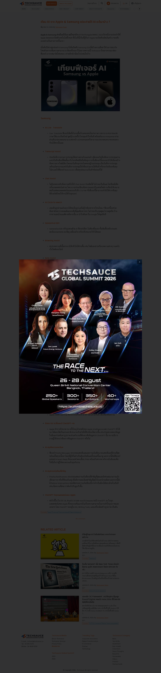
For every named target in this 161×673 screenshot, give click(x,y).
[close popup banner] (139, 261)
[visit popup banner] (80, 336)
